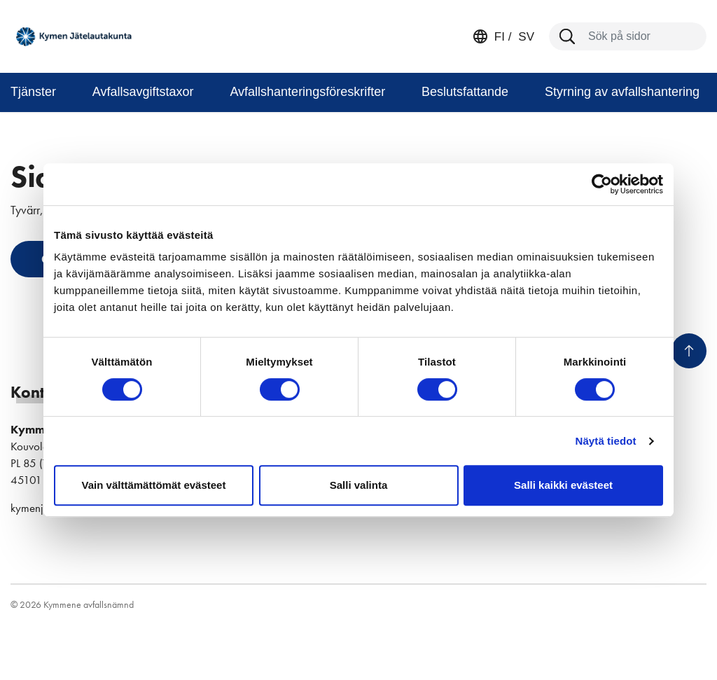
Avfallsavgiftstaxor (143, 92)
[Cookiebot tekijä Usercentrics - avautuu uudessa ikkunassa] (602, 184)
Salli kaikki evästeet (563, 485)
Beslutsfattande (465, 92)
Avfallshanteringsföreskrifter (307, 92)
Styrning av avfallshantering (622, 92)
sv (524, 36)
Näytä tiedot (606, 441)
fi (499, 36)
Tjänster (33, 92)
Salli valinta (359, 485)
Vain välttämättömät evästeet (154, 485)
